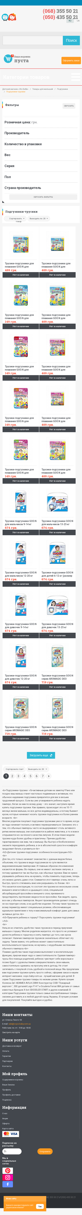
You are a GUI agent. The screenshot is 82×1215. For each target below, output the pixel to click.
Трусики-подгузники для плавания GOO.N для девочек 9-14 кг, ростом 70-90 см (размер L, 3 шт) (21, 367)
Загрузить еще (39, 755)
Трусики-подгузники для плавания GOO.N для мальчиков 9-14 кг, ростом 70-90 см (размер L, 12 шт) (21, 264)
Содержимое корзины (12, 1079)
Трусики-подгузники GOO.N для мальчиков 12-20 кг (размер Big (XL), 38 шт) (21, 573)
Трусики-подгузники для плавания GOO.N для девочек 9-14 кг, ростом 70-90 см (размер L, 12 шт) (57, 367)
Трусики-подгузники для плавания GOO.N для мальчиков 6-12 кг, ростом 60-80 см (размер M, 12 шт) (57, 264)
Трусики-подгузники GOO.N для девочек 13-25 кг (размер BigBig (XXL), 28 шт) (57, 624)
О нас (4, 1113)
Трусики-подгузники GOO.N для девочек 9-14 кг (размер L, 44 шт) (21, 624)
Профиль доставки (11, 1095)
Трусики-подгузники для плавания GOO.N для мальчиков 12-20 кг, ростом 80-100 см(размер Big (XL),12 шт (57, 315)
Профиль (6, 1090)
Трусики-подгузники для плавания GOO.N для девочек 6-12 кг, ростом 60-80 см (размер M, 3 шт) (21, 418)
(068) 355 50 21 (51, 1197)
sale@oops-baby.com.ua (20, 1024)
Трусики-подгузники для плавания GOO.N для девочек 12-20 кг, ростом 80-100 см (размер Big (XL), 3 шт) (21, 470)
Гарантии (6, 1056)
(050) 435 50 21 (68, 1197)
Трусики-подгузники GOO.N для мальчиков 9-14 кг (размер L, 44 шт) (21, 521)
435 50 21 (60, 16)
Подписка (6, 1100)
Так (40, 1206)
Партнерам (7, 1061)
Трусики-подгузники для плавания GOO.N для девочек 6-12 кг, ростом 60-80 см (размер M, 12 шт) (57, 418)
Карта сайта (8, 1128)
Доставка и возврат (12, 1046)
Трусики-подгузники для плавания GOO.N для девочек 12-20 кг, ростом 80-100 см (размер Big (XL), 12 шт (57, 470)
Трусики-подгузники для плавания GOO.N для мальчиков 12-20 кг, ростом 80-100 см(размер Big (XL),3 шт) (21, 315)
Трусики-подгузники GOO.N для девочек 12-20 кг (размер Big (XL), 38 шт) (21, 676)
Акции (5, 1118)
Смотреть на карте (11, 1032)
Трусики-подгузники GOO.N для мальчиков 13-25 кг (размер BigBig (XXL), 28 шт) (57, 521)
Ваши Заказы (8, 1085)
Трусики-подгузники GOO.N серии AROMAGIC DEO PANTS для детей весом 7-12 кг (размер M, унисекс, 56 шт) (21, 727)
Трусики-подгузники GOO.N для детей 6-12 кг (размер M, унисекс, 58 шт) (57, 573)
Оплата (5, 1051)
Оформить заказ (71, 60)
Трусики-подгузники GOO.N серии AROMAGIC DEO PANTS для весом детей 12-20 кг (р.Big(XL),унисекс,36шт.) (57, 727)
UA (78, 21)
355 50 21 (60, 10)
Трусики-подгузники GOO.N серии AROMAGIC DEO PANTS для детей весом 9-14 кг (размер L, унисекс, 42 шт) (57, 676)
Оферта (5, 1123)
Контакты (7, 1066)
